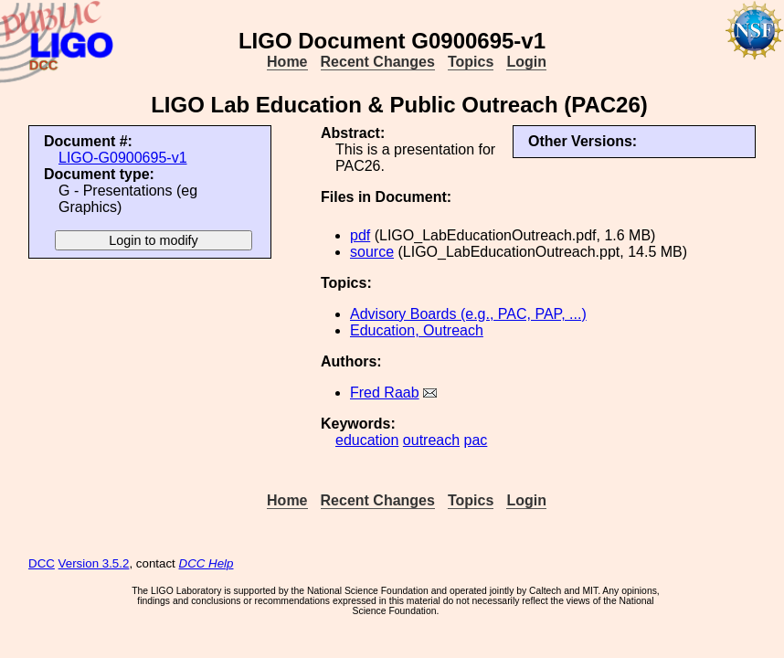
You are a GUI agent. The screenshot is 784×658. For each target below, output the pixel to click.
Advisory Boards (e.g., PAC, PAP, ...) (468, 314)
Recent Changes (378, 61)
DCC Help (206, 563)
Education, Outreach (416, 330)
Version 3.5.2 (94, 563)
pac (476, 440)
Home (287, 61)
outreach (431, 440)
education (366, 440)
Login (526, 61)
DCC (41, 563)
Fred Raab (384, 392)
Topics (470, 61)
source (372, 252)
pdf (360, 235)
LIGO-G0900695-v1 (122, 157)
